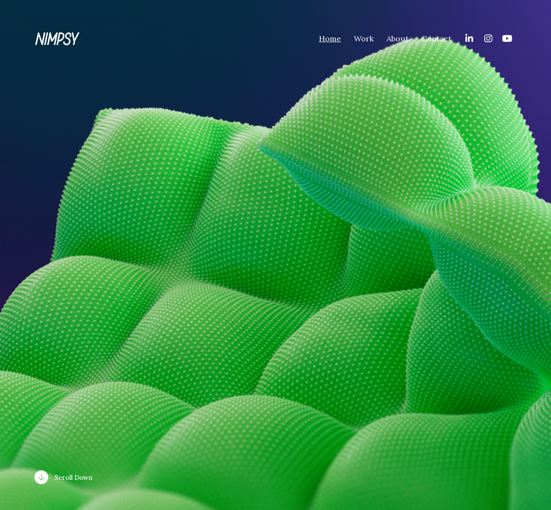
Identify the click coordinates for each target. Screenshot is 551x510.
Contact (436, 39)
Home (330, 39)
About (398, 39)
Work (364, 39)
